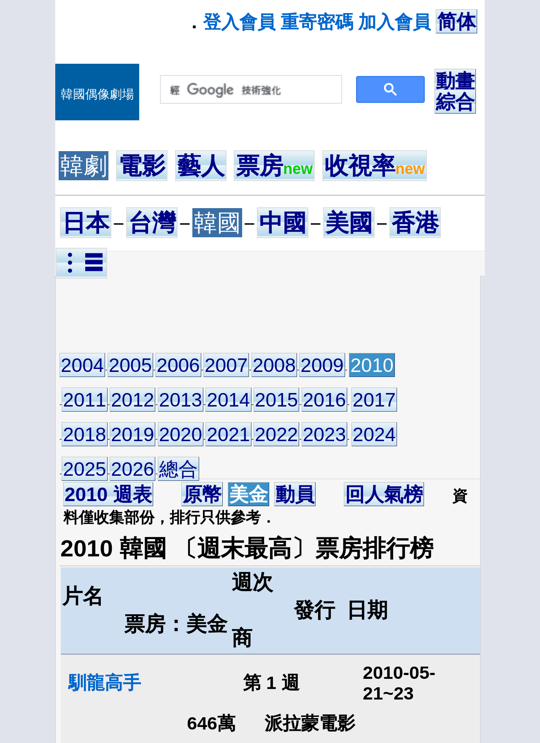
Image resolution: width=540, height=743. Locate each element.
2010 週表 (108, 494)
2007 (226, 365)
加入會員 (394, 22)
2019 (132, 434)
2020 (180, 434)
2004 (82, 365)
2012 (132, 400)
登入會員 (239, 22)
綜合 (455, 102)
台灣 (152, 222)
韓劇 (83, 165)
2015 (276, 400)
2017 (374, 400)
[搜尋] (249, 90)
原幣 (202, 494)
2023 (324, 434)
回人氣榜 (384, 494)
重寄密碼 (317, 22)
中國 (282, 222)
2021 (228, 434)
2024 (374, 434)
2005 (130, 365)
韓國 (217, 222)
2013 (180, 400)
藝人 (200, 165)
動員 (294, 494)
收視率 (374, 165)
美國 (349, 222)
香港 (415, 222)
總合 (178, 469)
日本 (85, 222)
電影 (141, 165)
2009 (321, 365)
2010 (371, 365)
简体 (456, 22)
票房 (274, 165)
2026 (132, 469)
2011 (84, 400)
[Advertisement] (221, 313)
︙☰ (81, 263)
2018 (84, 434)
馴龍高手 (104, 682)
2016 (324, 400)
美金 (248, 494)
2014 (228, 400)
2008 (274, 365)
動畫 (455, 81)
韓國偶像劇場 (97, 94)
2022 (276, 434)
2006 (178, 365)
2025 (84, 469)
